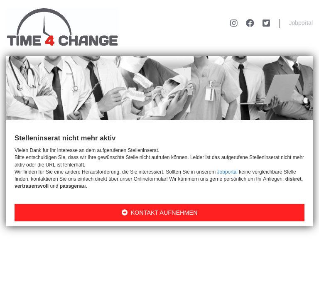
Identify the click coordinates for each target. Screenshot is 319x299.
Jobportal (301, 23)
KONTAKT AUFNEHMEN (160, 212)
